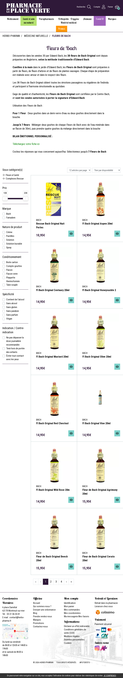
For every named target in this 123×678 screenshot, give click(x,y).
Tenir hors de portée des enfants (15, 350)
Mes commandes (72, 609)
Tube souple (12, 284)
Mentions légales (71, 636)
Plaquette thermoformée (13, 279)
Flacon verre (12, 273)
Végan (9, 318)
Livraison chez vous (104, 606)
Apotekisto (84, 662)
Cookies (67, 643)
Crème (9, 232)
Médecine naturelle (36, 35)
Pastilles (10, 236)
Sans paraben (12, 311)
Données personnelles (74, 639)
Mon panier (69, 606)
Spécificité (8, 294)
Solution (10, 239)
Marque (6, 208)
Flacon (9, 269)
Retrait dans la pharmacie (106, 603)
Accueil (36, 603)
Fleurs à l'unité (10, 175)
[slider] (5, 198)
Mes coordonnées (72, 613)
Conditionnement (11, 257)
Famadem (10, 217)
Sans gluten (11, 307)
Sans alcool (11, 303)
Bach (8, 213)
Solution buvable (14, 243)
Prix (4, 187)
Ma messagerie (71, 616)
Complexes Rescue (13, 178)
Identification (70, 603)
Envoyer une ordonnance (44, 609)
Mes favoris (83, 616)
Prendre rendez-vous (42, 616)
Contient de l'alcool (15, 299)
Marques (37, 620)
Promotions (38, 623)
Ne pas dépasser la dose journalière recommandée (15, 341)
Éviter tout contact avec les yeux (15, 357)
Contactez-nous (40, 626)
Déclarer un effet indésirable (77, 626)
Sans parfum (12, 314)
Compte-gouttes (14, 266)
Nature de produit (12, 227)
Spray (8, 247)
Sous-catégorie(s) (12, 169)
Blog (35, 613)
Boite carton (12, 262)
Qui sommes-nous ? (42, 606)
